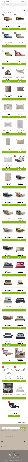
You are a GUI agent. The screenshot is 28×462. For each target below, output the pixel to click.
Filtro (23, 10)
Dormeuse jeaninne (20, 359)
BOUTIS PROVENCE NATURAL (8, 183)
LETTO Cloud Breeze (20, 288)
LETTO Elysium (20, 253)
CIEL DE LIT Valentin (20, 376)
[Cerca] (14, 4)
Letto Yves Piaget (8, 359)
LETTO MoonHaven (8, 341)
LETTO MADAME (20, 60)
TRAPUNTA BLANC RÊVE (20, 130)
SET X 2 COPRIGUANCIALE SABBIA (20, 148)
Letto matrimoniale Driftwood (8, 394)
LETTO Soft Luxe (8, 306)
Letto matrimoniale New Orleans (20, 394)
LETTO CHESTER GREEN (20, 42)
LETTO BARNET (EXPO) (20, 236)
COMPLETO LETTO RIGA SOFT (8, 112)
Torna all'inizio (21, 422)
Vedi (8, 28)
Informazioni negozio (4, 449)
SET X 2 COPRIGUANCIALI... (20, 112)
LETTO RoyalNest (20, 306)
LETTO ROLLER (8, 24)
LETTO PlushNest (20, 271)
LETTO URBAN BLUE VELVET (8, 42)
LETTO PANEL (20, 24)
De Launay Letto (14, 411)
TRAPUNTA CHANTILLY (8, 148)
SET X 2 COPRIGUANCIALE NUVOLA (8, 165)
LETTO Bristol (20, 183)
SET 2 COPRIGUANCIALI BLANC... (8, 130)
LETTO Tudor (8, 218)
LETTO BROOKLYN (8, 236)
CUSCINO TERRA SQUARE (8, 95)
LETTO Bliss (8, 288)
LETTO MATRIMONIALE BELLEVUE (8, 77)
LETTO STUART (20, 200)
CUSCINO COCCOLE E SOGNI (20, 77)
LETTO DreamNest (20, 341)
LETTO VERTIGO (8, 60)
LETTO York (8, 200)
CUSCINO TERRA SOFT (20, 95)
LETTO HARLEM (8, 253)
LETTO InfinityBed (8, 324)
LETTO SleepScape (8, 271)
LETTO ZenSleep (20, 324)
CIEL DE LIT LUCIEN (8, 376)
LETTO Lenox (20, 218)
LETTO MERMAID (20, 165)
